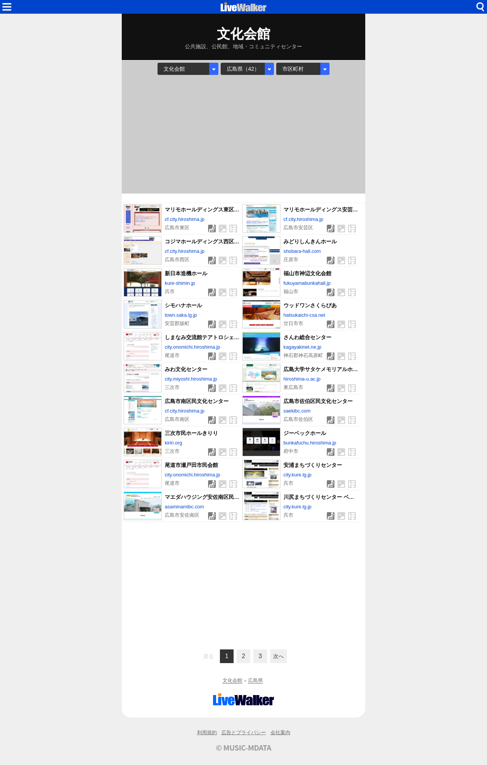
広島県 (255, 680)
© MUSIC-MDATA (243, 747)
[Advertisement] (243, 134)
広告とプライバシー (243, 732)
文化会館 (232, 680)
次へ (278, 656)
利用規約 (207, 732)
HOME (243, 6)
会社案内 (280, 732)
